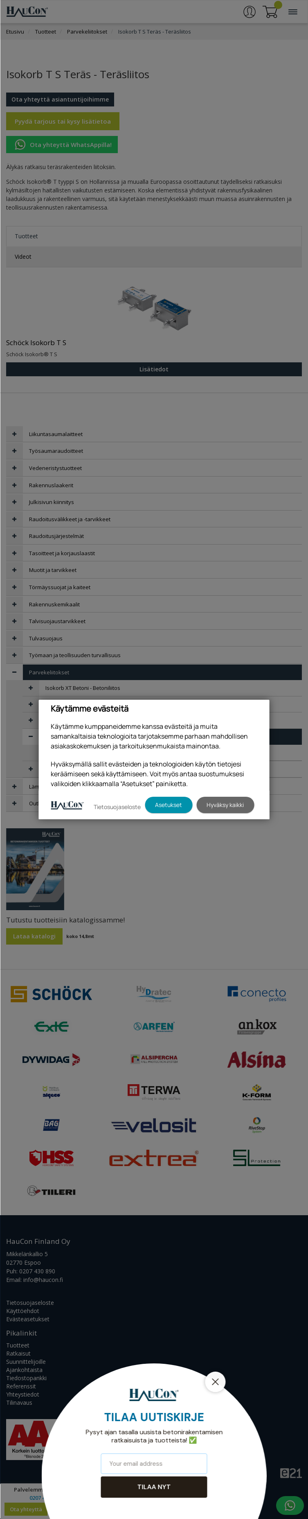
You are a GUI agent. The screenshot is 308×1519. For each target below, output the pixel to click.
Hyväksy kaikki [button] (225, 805)
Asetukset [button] (168, 805)
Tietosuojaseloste (117, 807)
